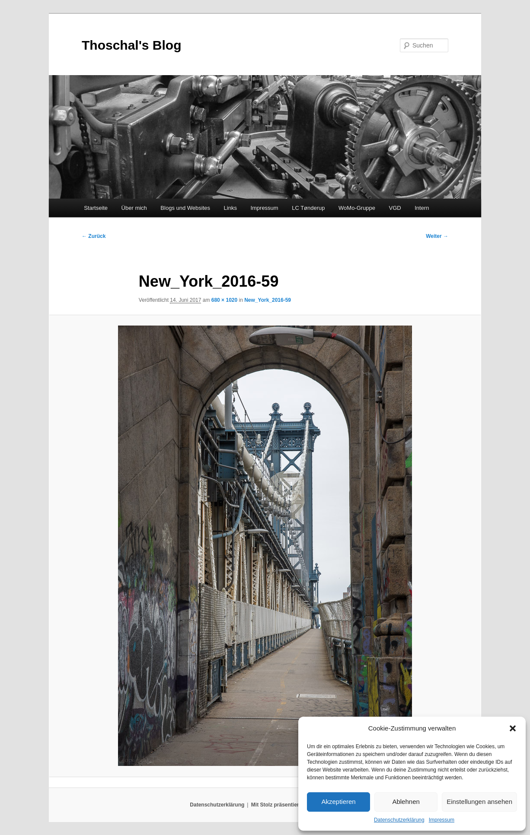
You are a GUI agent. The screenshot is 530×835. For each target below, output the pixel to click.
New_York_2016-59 (267, 300)
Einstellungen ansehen (479, 801)
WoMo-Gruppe (356, 208)
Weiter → (437, 236)
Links (230, 208)
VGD (395, 208)
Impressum (441, 820)
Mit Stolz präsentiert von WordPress (295, 805)
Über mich (134, 208)
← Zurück (93, 236)
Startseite (96, 208)
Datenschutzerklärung (399, 820)
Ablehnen (405, 801)
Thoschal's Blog (132, 45)
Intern (422, 208)
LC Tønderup (308, 208)
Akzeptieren (338, 801)
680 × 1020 (224, 300)
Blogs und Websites (185, 208)
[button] (512, 728)
